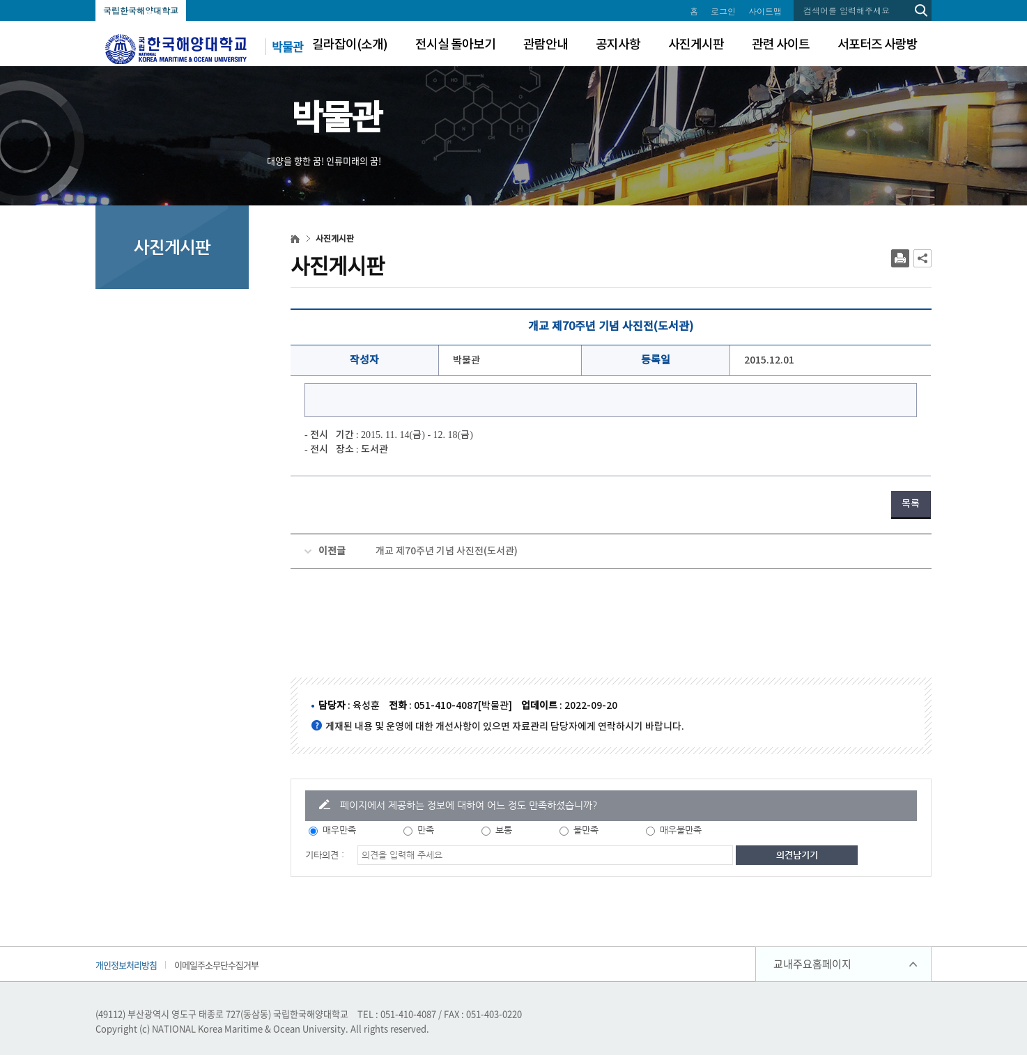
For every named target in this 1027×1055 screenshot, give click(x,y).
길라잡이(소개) (349, 45)
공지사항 (618, 45)
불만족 (586, 830)
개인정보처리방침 (126, 964)
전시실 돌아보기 (455, 45)
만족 (425, 830)
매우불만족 (681, 830)
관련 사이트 (781, 45)
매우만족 (339, 830)
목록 (911, 504)
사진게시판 (696, 45)
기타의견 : (324, 855)
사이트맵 (765, 11)
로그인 (723, 11)
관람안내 (545, 45)
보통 (503, 830)
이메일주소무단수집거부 (216, 964)
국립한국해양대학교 (140, 10)
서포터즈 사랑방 (877, 45)
